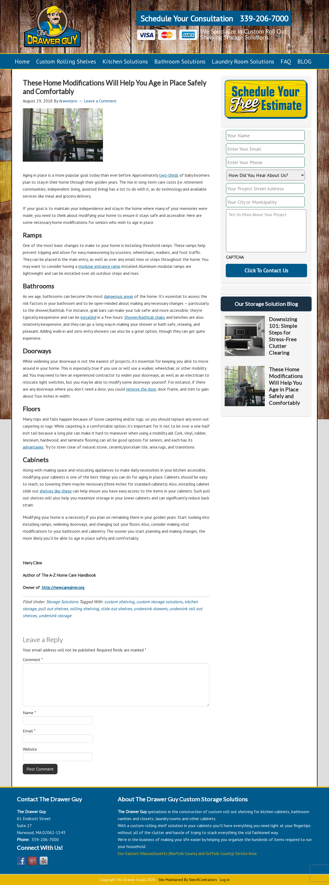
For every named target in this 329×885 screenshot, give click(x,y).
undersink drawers (150, 608)
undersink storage (55, 615)
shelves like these (56, 491)
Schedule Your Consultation (186, 18)
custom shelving (119, 601)
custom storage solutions (159, 601)
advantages (33, 447)
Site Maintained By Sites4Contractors (187, 879)
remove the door (141, 389)
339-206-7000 (264, 18)
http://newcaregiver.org (62, 587)
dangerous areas (118, 296)
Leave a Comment (100, 100)
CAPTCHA (235, 257)
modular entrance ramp (99, 266)
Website (30, 749)
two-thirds (168, 175)
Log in (224, 879)
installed (88, 317)
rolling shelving (84, 608)
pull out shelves (53, 608)
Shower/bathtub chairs (144, 317)
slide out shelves (116, 608)
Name (29, 712)
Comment (33, 659)
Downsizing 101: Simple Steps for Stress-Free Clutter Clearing (283, 336)
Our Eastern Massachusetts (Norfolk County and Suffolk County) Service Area (187, 853)
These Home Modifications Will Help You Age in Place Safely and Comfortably (286, 386)
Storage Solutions (62, 601)
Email (29, 731)
